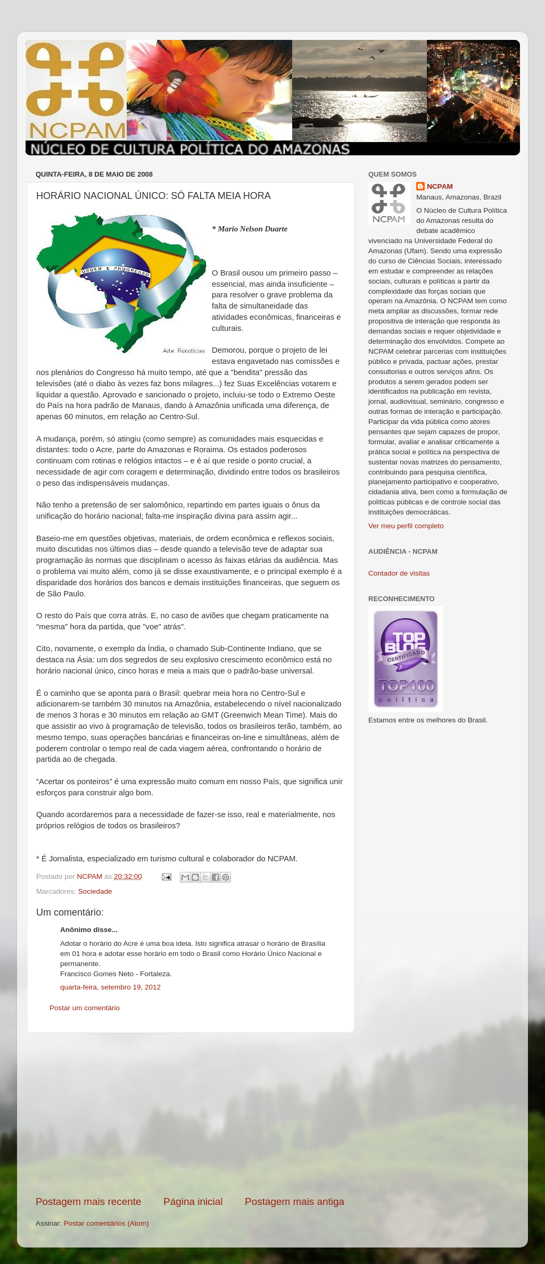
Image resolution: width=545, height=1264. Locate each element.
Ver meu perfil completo (406, 526)
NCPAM (440, 186)
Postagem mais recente (88, 1201)
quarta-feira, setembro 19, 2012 (110, 987)
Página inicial (192, 1201)
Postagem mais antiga (294, 1201)
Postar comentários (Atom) (107, 1223)
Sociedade (95, 891)
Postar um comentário (84, 1008)
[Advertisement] (190, 1113)
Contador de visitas (399, 573)
